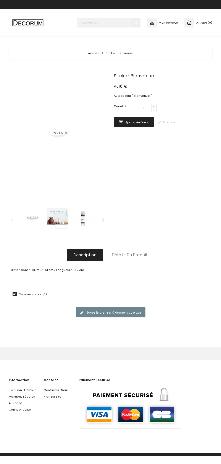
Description (85, 262)
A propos (16, 411)
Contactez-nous (56, 398)
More (154, 43)
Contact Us (110, 4)
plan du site (52, 404)
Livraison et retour (22, 398)
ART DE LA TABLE (62, 43)
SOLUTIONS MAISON (101, 43)
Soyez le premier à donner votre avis (111, 320)
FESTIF (133, 43)
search (135, 22)
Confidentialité (20, 417)
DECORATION (28, 43)
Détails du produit (130, 262)
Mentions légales (22, 404)
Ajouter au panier (134, 130)
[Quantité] (146, 115)
